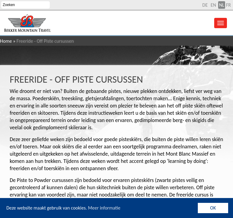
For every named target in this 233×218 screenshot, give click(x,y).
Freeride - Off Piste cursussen (76, 79)
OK (213, 208)
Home (6, 41)
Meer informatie (104, 208)
